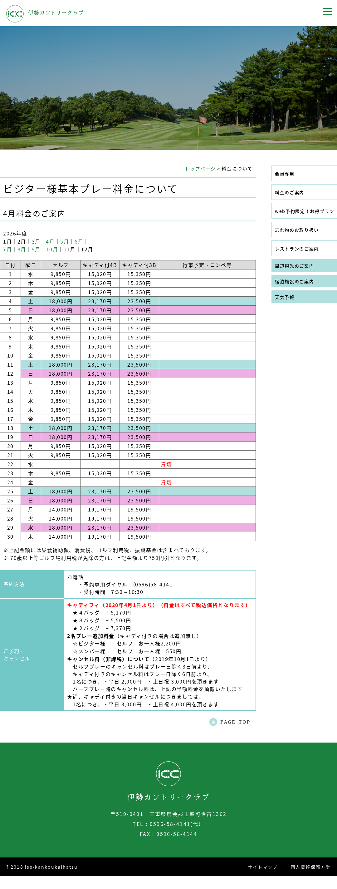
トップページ (200, 168)
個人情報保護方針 (311, 867)
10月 (52, 249)
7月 (7, 249)
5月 (64, 241)
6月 (79, 241)
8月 (21, 249)
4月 (50, 241)
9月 (36, 249)
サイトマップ (263, 867)
